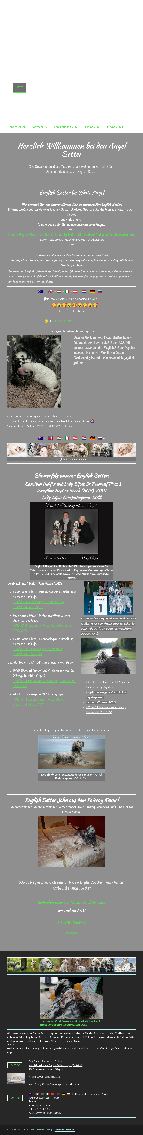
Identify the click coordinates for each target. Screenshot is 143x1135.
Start (19, 87)
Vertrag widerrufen (65, 1129)
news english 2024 (66, 127)
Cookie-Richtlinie (37, 1129)
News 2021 (115, 127)
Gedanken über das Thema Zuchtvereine (71, 902)
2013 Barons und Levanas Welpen (46, 1069)
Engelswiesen (78, 108)
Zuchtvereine (118, 87)
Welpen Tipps (68, 97)
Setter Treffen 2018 (71, 923)
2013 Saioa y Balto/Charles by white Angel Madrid (54, 1084)
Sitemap (49, 1129)
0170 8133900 (64, 321)
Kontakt (15, 1098)
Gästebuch (122, 97)
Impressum (11, 1129)
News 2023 (93, 127)
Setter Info (45, 97)
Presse (71, 933)
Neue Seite (36, 87)
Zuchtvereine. (76, 1041)
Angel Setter (94, 87)
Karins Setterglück (96, 97)
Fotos (59, 108)
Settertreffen (23, 97)
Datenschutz (23, 1129)
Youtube (15, 1065)
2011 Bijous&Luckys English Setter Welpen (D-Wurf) (55, 1065)
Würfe (75, 87)
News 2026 (17, 127)
